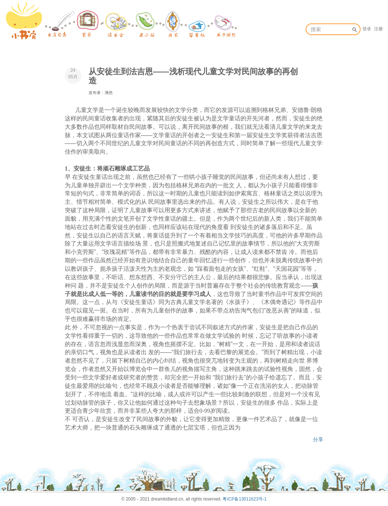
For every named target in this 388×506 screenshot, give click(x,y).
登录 (366, 28)
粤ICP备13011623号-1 (244, 499)
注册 (378, 28)
